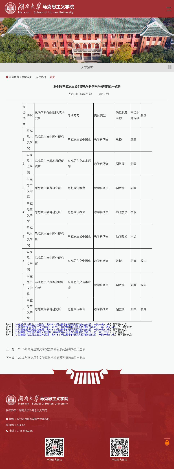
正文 (52, 76)
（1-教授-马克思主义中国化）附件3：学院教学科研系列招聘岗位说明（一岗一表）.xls (61, 324)
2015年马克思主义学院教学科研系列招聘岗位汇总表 (51, 349)
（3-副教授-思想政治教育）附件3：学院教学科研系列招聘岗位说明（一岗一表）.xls (60, 332)
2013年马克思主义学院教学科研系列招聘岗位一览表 (51, 357)
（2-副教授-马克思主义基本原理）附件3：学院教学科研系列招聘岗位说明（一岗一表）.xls (64, 334)
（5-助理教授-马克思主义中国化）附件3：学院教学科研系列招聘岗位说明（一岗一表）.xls (64, 327)
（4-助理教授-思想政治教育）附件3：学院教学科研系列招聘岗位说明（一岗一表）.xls (61, 329)
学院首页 (27, 76)
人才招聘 (41, 76)
